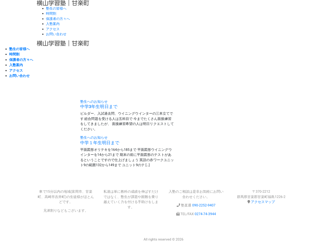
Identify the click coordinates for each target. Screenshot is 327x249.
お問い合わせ (56, 34)
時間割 (51, 13)
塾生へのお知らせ (94, 102)
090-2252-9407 (203, 205)
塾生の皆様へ (56, 8)
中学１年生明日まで (100, 142)
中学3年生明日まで (98, 106)
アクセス (53, 29)
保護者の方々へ (58, 19)
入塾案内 (53, 24)
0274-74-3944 (205, 214)
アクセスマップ (263, 202)
